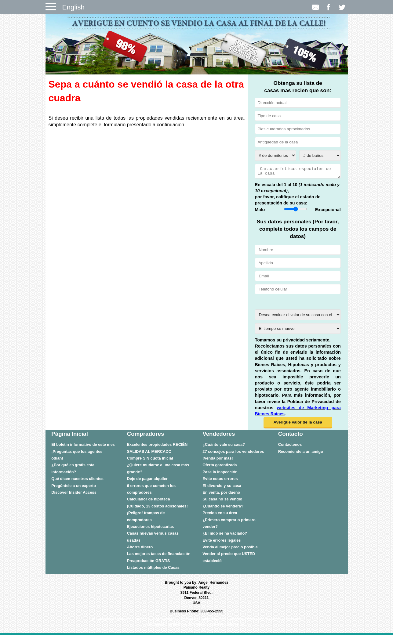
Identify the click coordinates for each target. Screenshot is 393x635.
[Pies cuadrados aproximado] (297, 129)
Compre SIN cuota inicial (150, 460)
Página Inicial (69, 435)
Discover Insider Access (73, 494)
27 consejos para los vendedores (233, 453)
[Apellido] (297, 265)
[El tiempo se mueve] (297, 330)
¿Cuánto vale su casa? (223, 446)
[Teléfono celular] (297, 291)
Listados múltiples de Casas (153, 569)
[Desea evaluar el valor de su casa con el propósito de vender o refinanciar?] (297, 316)
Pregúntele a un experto (73, 487)
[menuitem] (83, 446)
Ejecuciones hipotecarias (150, 528)
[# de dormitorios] (275, 155)
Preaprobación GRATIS (148, 562)
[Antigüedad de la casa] (297, 142)
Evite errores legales (221, 542)
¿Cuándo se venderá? (222, 508)
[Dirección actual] (297, 103)
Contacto (290, 435)
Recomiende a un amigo (300, 453)
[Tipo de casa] (297, 116)
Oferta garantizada (219, 466)
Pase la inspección (220, 473)
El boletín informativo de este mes (83, 446)
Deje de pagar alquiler (147, 480)
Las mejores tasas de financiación (159, 555)
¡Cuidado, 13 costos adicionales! (157, 508)
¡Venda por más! (217, 460)
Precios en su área (219, 514)
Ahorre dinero (140, 549)
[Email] (297, 278)
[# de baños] (320, 155)
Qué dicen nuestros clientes (77, 480)
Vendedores (218, 435)
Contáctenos (290, 446)
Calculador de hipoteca (148, 501)
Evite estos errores (220, 480)
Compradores (145, 435)
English (73, 7)
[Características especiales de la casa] (297, 172)
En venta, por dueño (221, 494)
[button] (298, 424)
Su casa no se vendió (222, 501)
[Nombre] (297, 252)
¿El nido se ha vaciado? (224, 535)
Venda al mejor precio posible (230, 549)
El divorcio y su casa (221, 487)
